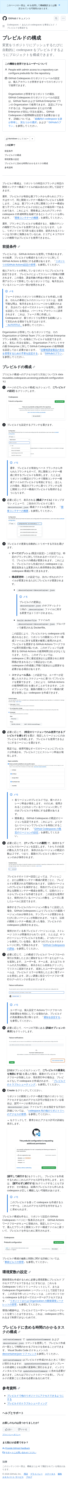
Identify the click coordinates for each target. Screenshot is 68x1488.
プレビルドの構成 (18, 366)
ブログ (29, 1477)
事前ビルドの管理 (14, 1262)
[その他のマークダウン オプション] (32, 138)
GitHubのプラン (53, 353)
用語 (26, 1473)
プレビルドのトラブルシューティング (27, 1403)
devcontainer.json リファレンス (19, 1353)
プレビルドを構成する (17, 27)
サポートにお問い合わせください (19, 1452)
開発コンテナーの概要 (26, 217)
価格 (60, 1473)
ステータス (50, 1473)
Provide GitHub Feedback (16, 1448)
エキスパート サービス (13, 1477)
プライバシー (36, 1473)
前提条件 (11, 246)
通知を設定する (52, 1017)
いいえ (22, 1429)
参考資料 (11, 1388)
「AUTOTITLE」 (13, 325)
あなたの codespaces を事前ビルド (38, 24)
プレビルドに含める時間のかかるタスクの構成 (33, 1329)
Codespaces (13, 24)
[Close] (59, 5)
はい (8, 1429)
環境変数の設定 (16, 1271)
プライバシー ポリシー (11, 1434)
